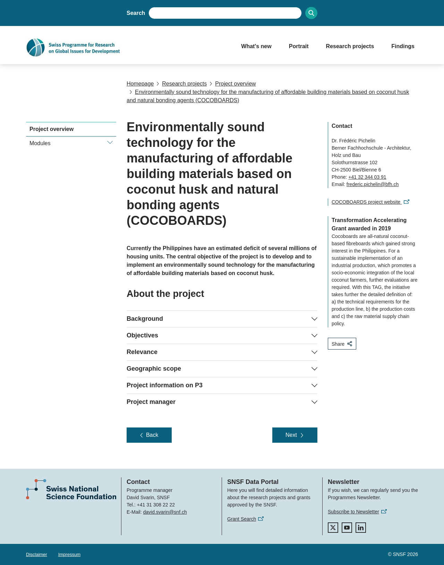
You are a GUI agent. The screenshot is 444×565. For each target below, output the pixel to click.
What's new (256, 46)
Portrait (299, 46)
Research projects (350, 46)
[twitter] (333, 527)
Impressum (69, 554)
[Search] (311, 13)
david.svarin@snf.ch (165, 512)
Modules (39, 143)
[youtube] (347, 527)
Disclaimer (36, 554)
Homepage (140, 84)
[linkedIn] (361, 527)
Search (136, 13)
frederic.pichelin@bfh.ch (373, 184)
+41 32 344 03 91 (367, 177)
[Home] (126, 47)
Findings (403, 46)
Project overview (233, 84)
